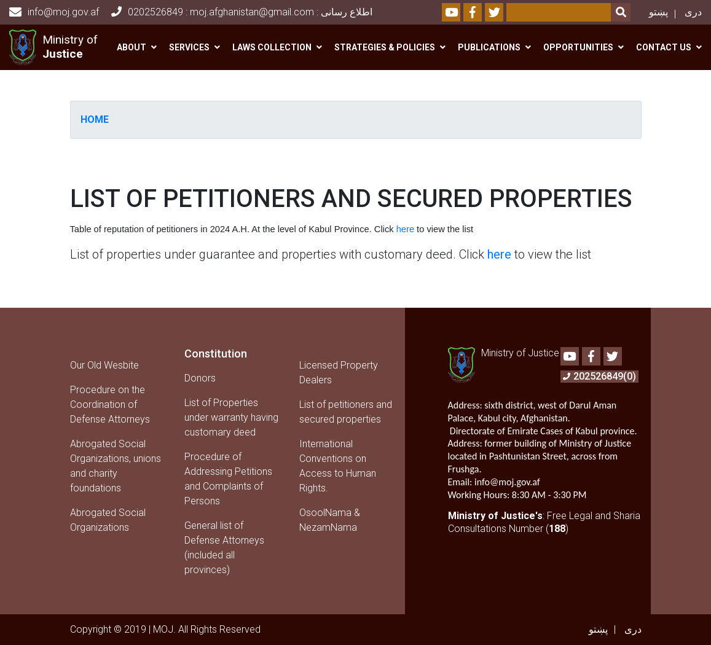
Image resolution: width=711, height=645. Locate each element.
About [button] (131, 47)
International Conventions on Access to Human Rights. (337, 466)
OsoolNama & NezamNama (329, 520)
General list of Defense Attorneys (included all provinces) (224, 548)
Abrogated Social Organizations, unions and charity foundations (115, 466)
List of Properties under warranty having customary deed (231, 417)
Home (95, 119)
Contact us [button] (663, 47)
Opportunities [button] (578, 47)
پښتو (658, 12)
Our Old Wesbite (104, 365)
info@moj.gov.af (54, 12)
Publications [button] (489, 47)
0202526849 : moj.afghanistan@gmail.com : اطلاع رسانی (241, 12)
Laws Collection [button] (272, 47)
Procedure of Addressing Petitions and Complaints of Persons (228, 479)
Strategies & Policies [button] (384, 47)
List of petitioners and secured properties (345, 412)
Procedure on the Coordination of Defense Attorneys (110, 404)
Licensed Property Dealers (338, 372)
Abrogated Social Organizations (108, 520)
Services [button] (189, 47)
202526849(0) (599, 376)
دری (693, 12)
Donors (200, 378)
